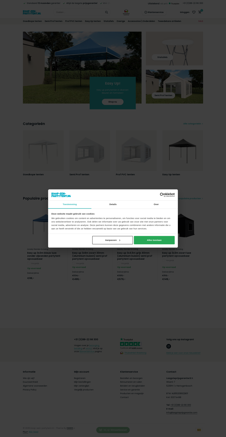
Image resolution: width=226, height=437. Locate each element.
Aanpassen (112, 240)
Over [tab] (156, 204)
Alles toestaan (154, 240)
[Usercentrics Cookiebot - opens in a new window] (162, 195)
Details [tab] (113, 204)
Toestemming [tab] (70, 204)
